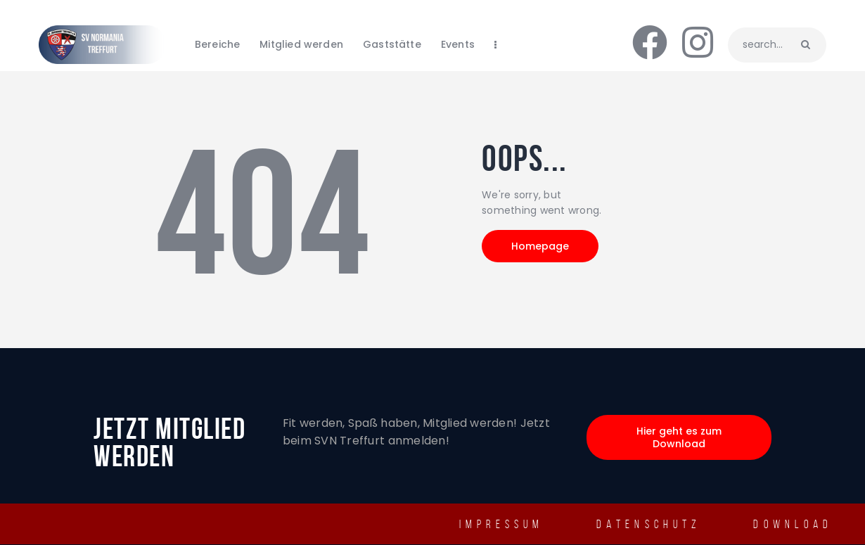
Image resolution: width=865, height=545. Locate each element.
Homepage (540, 246)
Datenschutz (648, 524)
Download (793, 524)
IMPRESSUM (501, 524)
